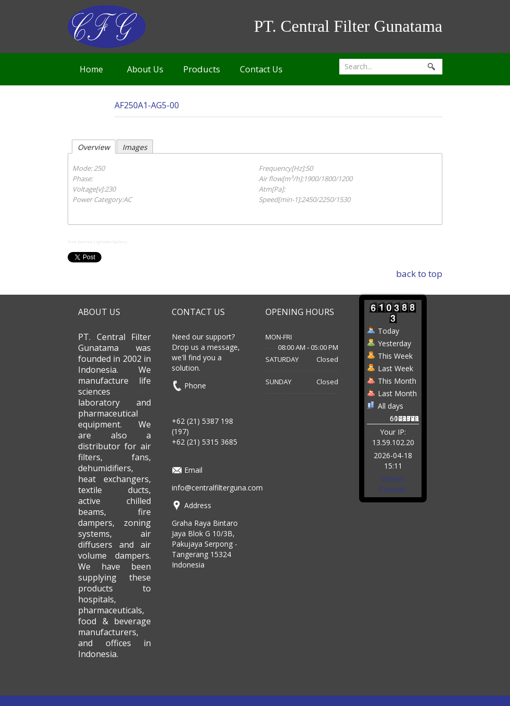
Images (134, 147)
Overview (94, 147)
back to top (419, 274)
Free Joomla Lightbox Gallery (97, 241)
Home (91, 69)
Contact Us (261, 69)
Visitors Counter (392, 484)
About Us (145, 69)
